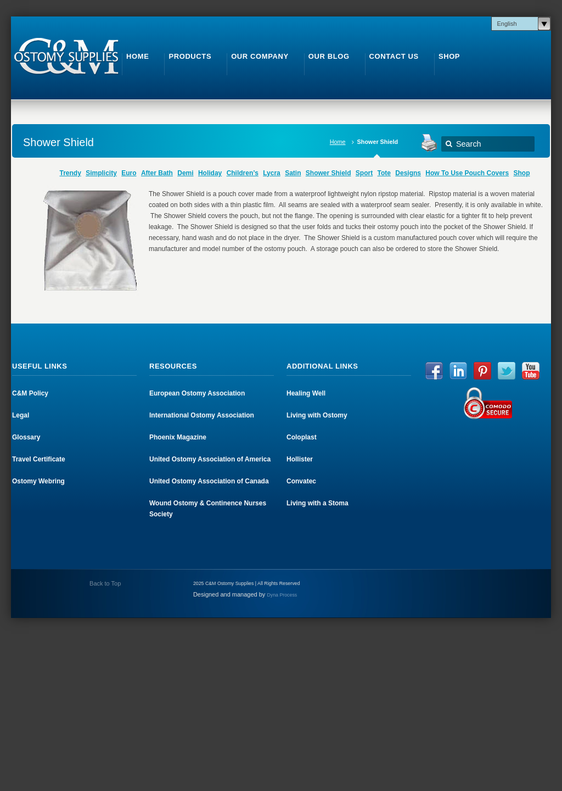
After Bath (157, 173)
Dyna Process (282, 595)
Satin (293, 173)
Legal (20, 415)
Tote (384, 173)
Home (338, 141)
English (507, 23)
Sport (364, 173)
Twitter (506, 371)
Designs (408, 173)
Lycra (271, 173)
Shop (522, 173)
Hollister (299, 459)
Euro (128, 173)
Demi (185, 173)
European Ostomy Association (197, 393)
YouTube (530, 371)
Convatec (301, 481)
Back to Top (104, 583)
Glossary (26, 437)
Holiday (210, 173)
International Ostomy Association (201, 415)
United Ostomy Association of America (210, 459)
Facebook (434, 371)
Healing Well (305, 393)
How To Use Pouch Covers (467, 173)
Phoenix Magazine (177, 437)
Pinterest (482, 371)
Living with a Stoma (317, 503)
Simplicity (101, 173)
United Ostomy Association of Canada (209, 481)
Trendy (70, 173)
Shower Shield (328, 173)
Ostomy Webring (38, 481)
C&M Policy (30, 393)
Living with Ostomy (316, 415)
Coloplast (301, 437)
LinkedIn (458, 371)
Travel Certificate (38, 459)
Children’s (242, 173)
